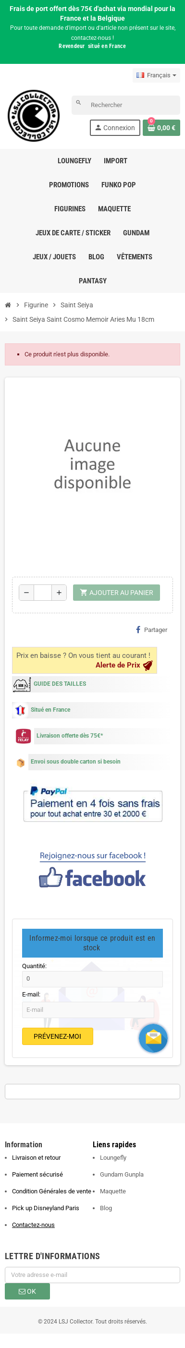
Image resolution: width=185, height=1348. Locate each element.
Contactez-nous (33, 1224)
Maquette (113, 1191)
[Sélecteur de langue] (156, 75)
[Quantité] (43, 592)
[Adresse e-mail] (92, 1275)
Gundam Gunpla (122, 1174)
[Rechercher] (126, 105)
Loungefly (113, 1157)
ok (27, 1291)
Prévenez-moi (57, 1036)
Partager (151, 629)
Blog (106, 1208)
